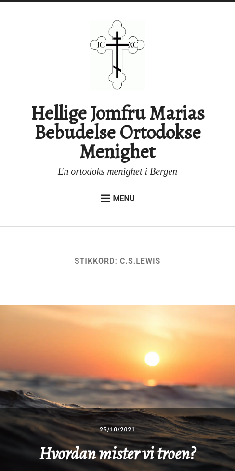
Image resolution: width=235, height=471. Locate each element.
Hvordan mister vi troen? (117, 453)
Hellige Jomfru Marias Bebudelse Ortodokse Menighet (117, 132)
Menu (118, 198)
